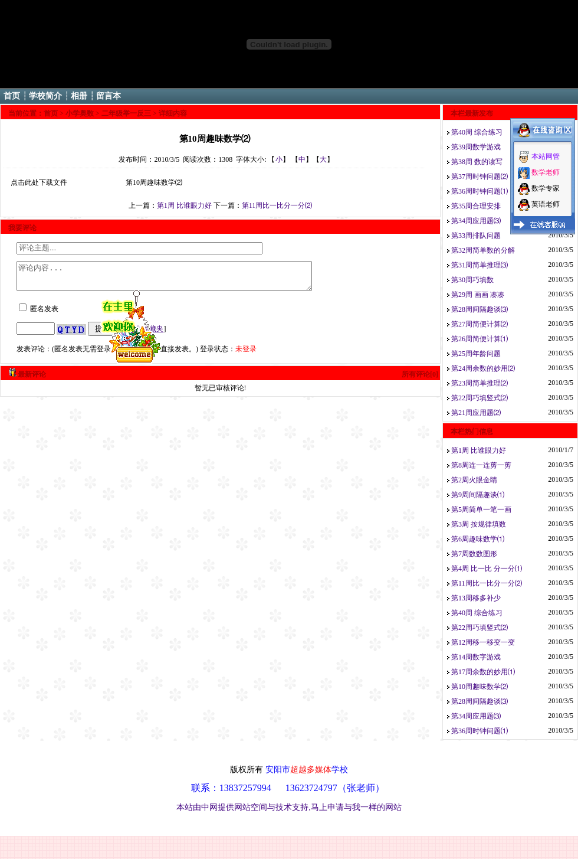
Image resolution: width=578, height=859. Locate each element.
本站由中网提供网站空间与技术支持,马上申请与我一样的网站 (289, 807)
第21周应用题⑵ (476, 413)
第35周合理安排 (476, 206)
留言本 (108, 96)
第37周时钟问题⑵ (479, 176)
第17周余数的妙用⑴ (483, 672)
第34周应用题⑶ (476, 221)
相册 (79, 96)
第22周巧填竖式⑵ (479, 398)
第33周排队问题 (476, 235)
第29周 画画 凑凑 (477, 294)
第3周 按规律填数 (478, 524)
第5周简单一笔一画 (481, 509)
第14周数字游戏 (476, 657)
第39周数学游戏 (476, 147)
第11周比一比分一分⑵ (277, 205)
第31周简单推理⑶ (479, 265)
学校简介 (45, 96)
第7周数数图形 (474, 554)
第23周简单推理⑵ (479, 383)
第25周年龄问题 (476, 354)
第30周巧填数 (472, 280)
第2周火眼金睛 (474, 480)
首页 (12, 96)
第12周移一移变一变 (483, 642)
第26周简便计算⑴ (479, 339)
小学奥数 (79, 113)
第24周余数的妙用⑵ (483, 368)
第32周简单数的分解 (483, 250)
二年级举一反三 (126, 113)
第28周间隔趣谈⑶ (479, 309)
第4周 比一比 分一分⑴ (486, 568)
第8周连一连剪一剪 (481, 465)
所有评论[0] (420, 379)
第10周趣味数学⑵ (479, 686)
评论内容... (182, 278)
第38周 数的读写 (477, 162)
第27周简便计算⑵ (479, 324)
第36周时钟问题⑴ (479, 191)
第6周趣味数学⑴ (477, 539)
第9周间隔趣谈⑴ (477, 495)
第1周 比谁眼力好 (184, 205)
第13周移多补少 (476, 598)
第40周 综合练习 (477, 132)
